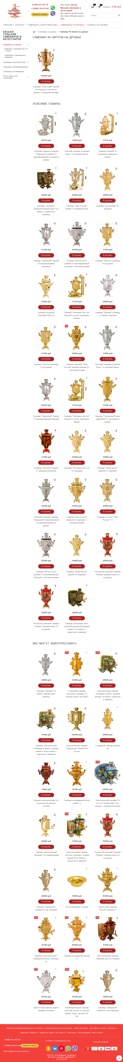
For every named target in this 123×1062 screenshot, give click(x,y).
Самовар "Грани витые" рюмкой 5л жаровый (107, 469)
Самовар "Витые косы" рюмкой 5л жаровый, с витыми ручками (77, 520)
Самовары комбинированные (15, 67)
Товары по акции (97, 25)
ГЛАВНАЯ (7, 25)
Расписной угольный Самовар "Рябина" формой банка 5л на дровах (108, 574)
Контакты (112, 1028)
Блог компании (84, 1032)
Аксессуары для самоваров (10, 77)
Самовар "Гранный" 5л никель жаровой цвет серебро (46, 694)
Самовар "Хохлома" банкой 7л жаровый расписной (46, 469)
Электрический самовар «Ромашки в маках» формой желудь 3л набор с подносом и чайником (107, 695)
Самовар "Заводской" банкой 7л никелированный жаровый (46, 417)
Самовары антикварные (13, 71)
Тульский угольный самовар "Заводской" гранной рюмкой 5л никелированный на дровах (46, 521)
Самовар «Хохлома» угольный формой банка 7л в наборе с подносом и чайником (46, 210)
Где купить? (60, 1032)
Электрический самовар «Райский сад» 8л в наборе (108, 957)
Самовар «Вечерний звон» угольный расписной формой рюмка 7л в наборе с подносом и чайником (76, 628)
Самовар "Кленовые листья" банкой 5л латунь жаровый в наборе (76, 315)
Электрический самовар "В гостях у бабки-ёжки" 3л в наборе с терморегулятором (107, 803)
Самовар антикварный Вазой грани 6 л (76, 802)
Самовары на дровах (47, 31)
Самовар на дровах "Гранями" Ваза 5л (46, 314)
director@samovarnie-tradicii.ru (16, 1051)
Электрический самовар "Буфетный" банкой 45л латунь (77, 748)
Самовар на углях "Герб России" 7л (107, 518)
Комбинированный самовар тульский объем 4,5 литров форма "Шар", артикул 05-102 (76, 1012)
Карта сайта (97, 1032)
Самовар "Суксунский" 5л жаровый (107, 207)
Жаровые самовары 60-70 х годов (16, 49)
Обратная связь (81, 1028)
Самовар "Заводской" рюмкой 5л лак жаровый (46, 908)
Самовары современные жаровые (15, 56)
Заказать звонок (40, 14)
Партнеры (71, 1032)
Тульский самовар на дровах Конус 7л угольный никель (76, 153)
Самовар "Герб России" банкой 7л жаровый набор (76, 207)
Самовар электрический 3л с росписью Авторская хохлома (46, 803)
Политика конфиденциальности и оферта (25, 1028)
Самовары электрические (42, 25)
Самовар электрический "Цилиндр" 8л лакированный (46, 854)
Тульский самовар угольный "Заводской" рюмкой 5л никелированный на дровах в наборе (46, 155)
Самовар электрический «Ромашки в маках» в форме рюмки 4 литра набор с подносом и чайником (46, 750)
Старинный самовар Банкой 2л (107, 747)
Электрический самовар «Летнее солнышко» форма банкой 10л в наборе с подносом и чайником (77, 856)
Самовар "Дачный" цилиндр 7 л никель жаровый (107, 314)
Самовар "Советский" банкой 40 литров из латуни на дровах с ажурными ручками (46, 89)
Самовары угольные (72, 25)
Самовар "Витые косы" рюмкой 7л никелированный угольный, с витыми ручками (76, 263)
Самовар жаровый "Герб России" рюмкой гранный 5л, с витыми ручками (77, 367)
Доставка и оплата (98, 1028)
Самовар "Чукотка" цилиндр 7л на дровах (107, 262)
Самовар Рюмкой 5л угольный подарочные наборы (107, 154)
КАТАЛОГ (20, 25)
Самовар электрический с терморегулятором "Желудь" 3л (46, 959)
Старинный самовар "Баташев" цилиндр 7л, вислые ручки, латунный (77, 694)
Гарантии (24, 1032)
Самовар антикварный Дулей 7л (77, 957)
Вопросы (33, 1032)
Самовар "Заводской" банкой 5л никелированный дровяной (46, 263)
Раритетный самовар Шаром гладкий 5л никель (46, 1009)
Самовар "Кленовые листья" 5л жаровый (76, 469)
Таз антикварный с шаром (76, 907)
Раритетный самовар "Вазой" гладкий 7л (107, 908)
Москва (74, 4)
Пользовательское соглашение (58, 1028)
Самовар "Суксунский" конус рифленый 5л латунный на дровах (107, 419)
